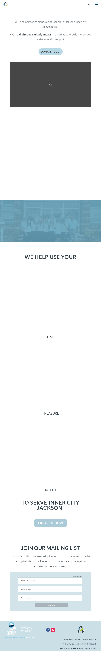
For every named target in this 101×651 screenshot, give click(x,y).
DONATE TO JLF (50, 51)
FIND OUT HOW (50, 523)
